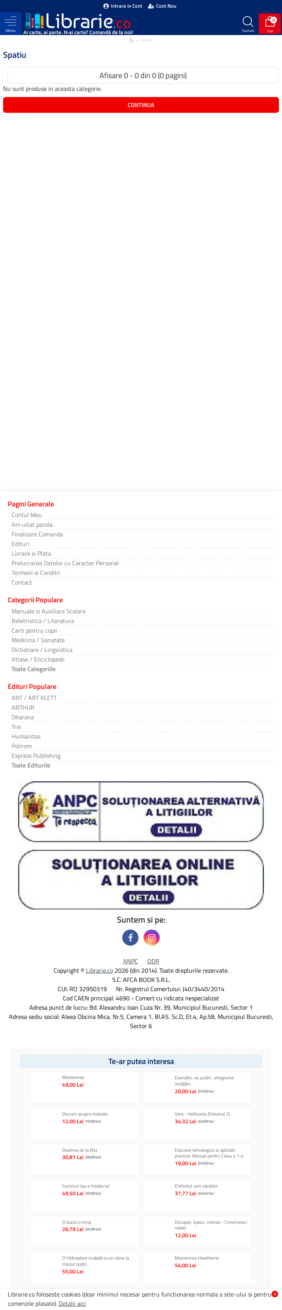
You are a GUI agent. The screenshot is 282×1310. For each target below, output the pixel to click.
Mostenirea (73, 1077)
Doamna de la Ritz (79, 1150)
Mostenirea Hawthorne (197, 1258)
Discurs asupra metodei (85, 1114)
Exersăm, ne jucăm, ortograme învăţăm (204, 1081)
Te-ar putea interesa (141, 1061)
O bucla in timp (76, 1222)
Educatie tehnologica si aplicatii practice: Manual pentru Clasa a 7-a (209, 1153)
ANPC (130, 961)
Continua (141, 105)
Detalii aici (72, 1303)
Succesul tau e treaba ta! (86, 1186)
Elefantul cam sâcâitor (196, 1186)
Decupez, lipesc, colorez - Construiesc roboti (211, 1225)
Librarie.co (99, 970)
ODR (153, 961)
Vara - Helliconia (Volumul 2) (202, 1114)
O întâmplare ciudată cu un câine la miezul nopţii (95, 1261)
